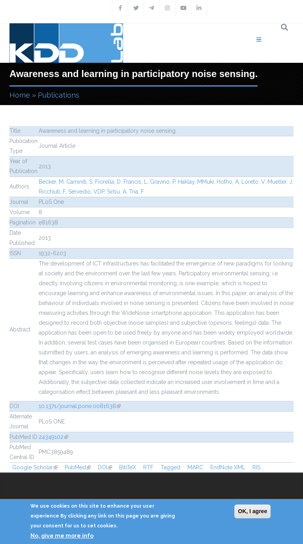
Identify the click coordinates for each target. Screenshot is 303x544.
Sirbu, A (116, 191)
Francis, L (135, 182)
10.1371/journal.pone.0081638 (80, 406)
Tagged (170, 467)
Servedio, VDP (86, 191)
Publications (58, 95)
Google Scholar (35, 467)
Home (19, 95)
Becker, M (51, 182)
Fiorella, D (108, 182)
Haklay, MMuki (196, 182)
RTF (148, 467)
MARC (195, 467)
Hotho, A (228, 182)
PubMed (78, 467)
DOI (105, 467)
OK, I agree (252, 511)
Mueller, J (279, 182)
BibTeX (127, 467)
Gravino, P (162, 182)
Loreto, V (253, 182)
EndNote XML (227, 467)
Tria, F (136, 191)
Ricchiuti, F (52, 191)
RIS (256, 467)
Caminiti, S (79, 182)
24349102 (53, 437)
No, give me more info (62, 536)
